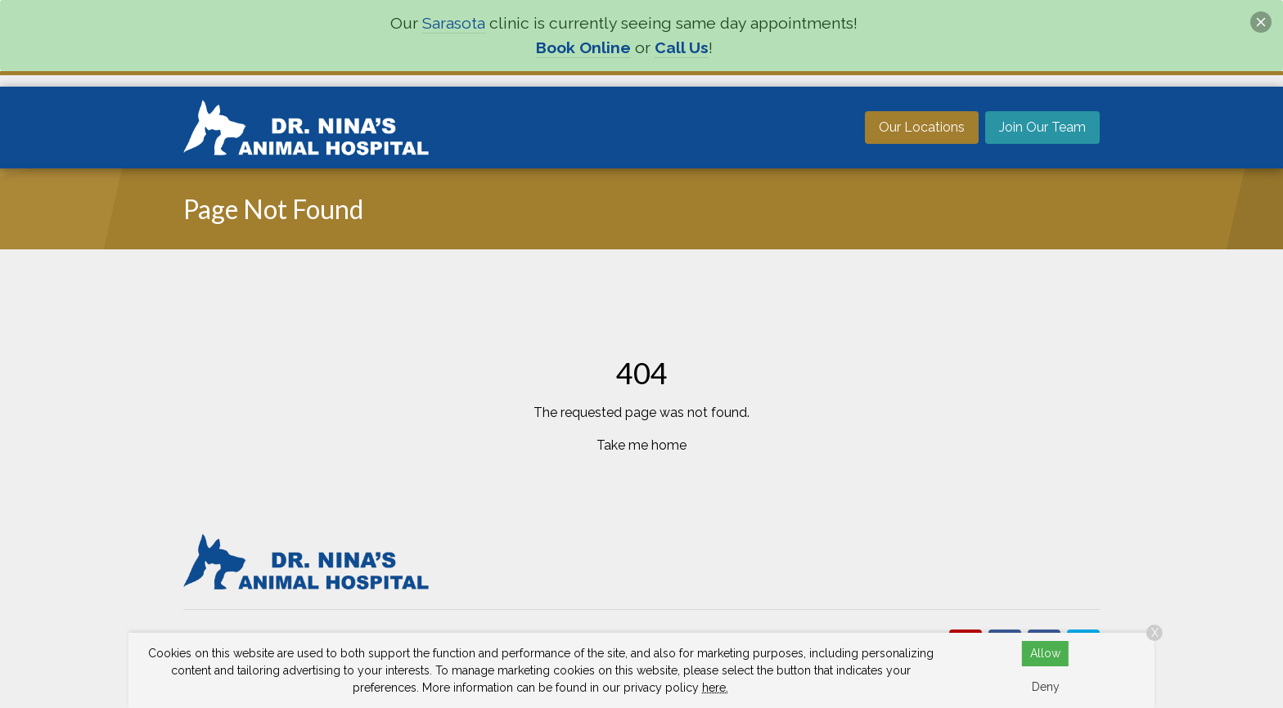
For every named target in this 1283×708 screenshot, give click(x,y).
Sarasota (453, 23)
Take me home (641, 445)
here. (715, 687)
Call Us (682, 47)
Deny (1046, 686)
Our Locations (922, 127)
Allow (1045, 653)
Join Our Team (1042, 127)
